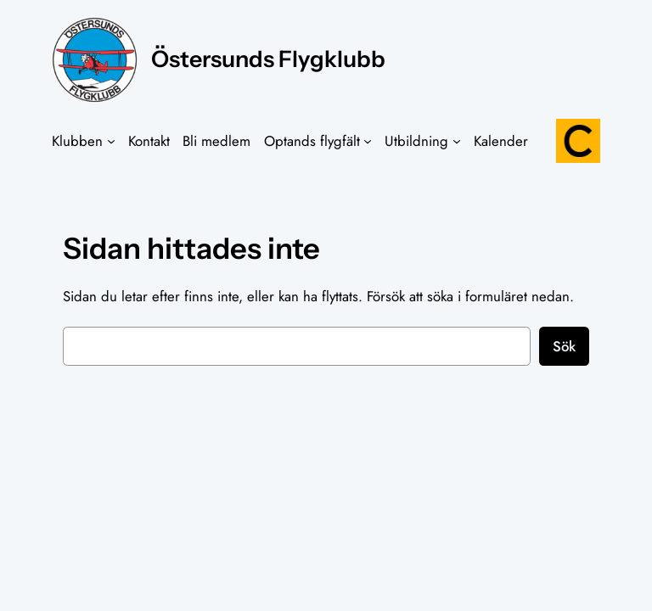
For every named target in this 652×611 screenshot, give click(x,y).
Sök (564, 346)
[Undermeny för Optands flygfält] (367, 141)
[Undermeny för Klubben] (111, 141)
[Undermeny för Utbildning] (456, 141)
